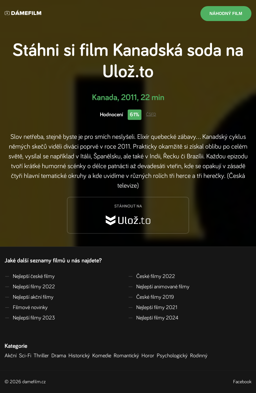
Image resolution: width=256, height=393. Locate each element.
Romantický (127, 356)
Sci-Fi (26, 356)
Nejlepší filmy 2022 (30, 287)
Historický (80, 356)
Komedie (103, 356)
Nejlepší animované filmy (158, 287)
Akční (12, 356)
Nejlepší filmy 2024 (153, 318)
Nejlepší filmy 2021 (152, 307)
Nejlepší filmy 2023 (30, 318)
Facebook (242, 381)
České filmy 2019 (151, 297)
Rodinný (200, 356)
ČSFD (151, 114)
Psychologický (173, 356)
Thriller (42, 356)
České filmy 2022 (151, 276)
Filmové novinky (26, 307)
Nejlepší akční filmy (29, 297)
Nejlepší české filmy (30, 276)
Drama (59, 356)
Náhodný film (226, 13)
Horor (149, 356)
